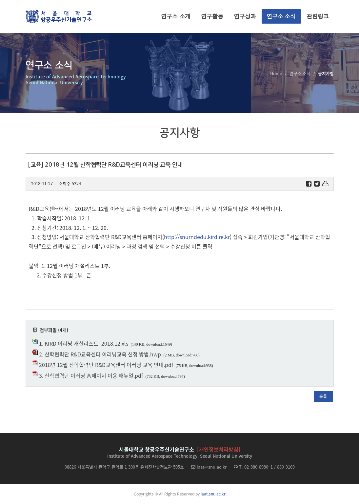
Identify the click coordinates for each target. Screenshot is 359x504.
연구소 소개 (175, 16)
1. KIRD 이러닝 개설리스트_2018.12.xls (83, 343)
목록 (323, 396)
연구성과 (245, 16)
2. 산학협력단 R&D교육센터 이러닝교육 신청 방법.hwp (100, 354)
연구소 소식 (281, 16)
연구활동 (212, 16)
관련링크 (318, 16)
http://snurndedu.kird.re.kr (197, 237)
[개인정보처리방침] (218, 449)
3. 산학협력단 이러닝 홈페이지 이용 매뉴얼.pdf (91, 375)
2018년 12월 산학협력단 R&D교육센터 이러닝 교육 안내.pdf (106, 365)
